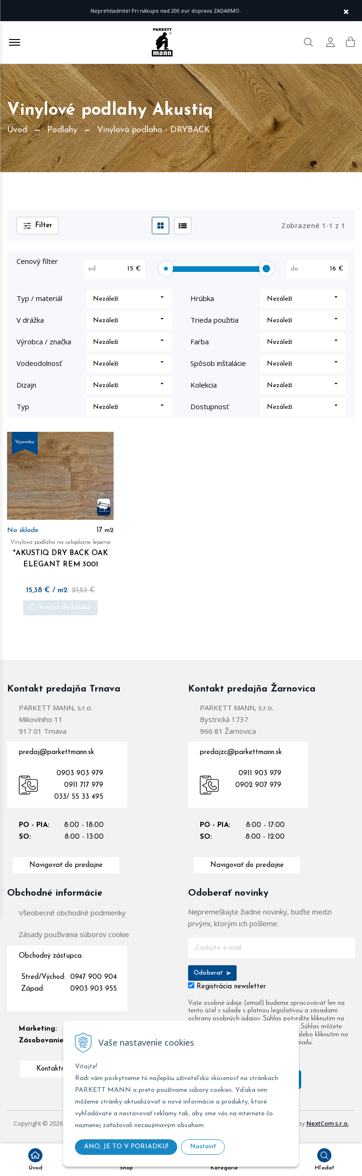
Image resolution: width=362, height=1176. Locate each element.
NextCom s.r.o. (327, 1130)
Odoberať (212, 979)
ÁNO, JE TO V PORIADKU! (126, 1146)
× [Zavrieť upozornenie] (346, 10)
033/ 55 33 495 (78, 803)
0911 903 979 (260, 779)
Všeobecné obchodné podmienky (72, 918)
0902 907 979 (258, 791)
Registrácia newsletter (231, 992)
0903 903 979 (80, 779)
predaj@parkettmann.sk (56, 758)
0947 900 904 (93, 983)
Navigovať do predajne (66, 871)
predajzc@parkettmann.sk (241, 758)
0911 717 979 (83, 791)
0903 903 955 (93, 995)
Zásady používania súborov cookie (74, 940)
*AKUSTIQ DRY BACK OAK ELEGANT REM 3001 (60, 558)
